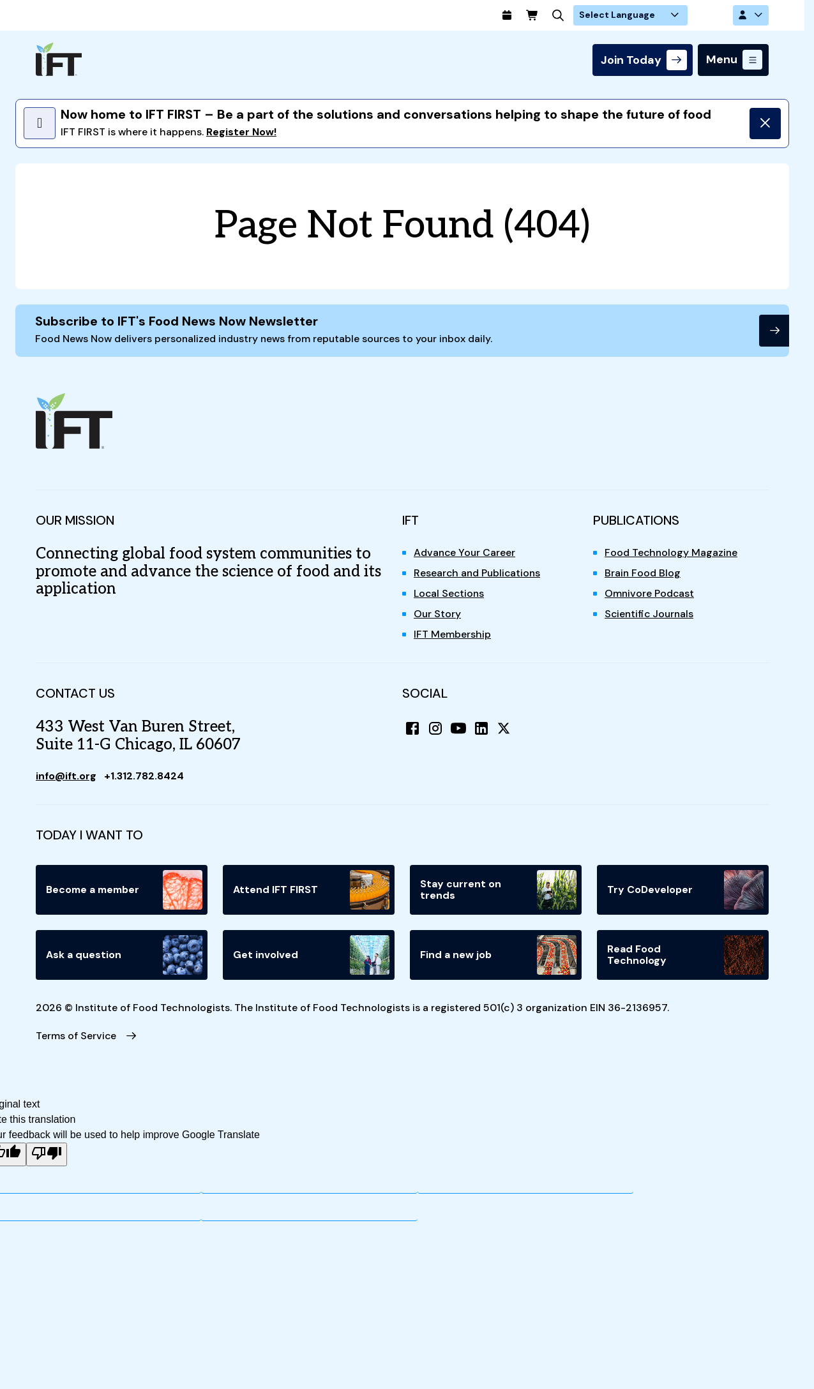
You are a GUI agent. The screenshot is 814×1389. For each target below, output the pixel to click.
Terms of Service (76, 1036)
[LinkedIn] (481, 729)
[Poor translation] (46, 1156)
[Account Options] (751, 15)
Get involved (311, 955)
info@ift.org (67, 776)
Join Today (631, 60)
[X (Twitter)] (504, 729)
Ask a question (124, 955)
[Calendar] (549, 15)
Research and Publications (478, 573)
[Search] (600, 15)
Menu (721, 60)
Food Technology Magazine (672, 553)
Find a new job (498, 955)
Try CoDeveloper (685, 890)
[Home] (59, 59)
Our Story (438, 614)
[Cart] (574, 15)
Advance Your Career (465, 553)
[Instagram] (435, 729)
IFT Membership (452, 635)
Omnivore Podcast (650, 594)
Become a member (124, 890)
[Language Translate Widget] (671, 15)
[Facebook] (412, 729)
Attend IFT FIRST (311, 890)
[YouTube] (458, 729)
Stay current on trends (498, 890)
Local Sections (450, 594)
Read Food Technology (685, 955)
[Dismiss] (765, 123)
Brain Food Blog (643, 573)
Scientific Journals (651, 614)
